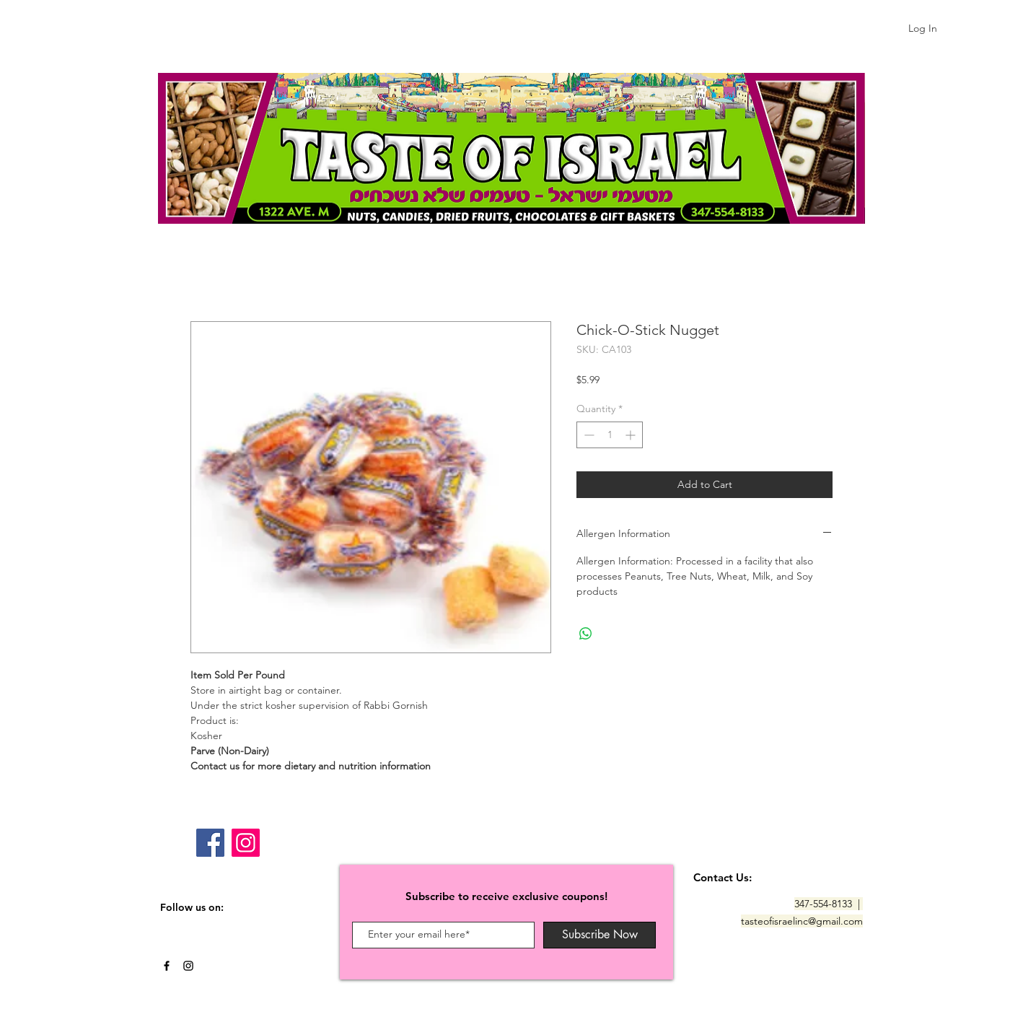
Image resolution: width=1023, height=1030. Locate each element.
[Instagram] (246, 843)
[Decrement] (588, 435)
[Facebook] (210, 843)
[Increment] (632, 435)
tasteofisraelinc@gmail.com (802, 921)
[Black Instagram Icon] (188, 965)
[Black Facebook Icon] (166, 965)
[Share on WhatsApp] (585, 633)
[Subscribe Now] (599, 935)
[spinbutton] (610, 435)
